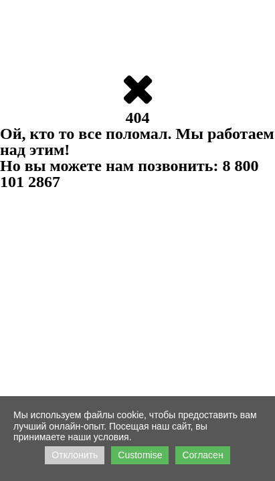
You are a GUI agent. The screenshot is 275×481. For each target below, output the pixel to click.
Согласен (202, 455)
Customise (140, 455)
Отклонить (75, 455)
